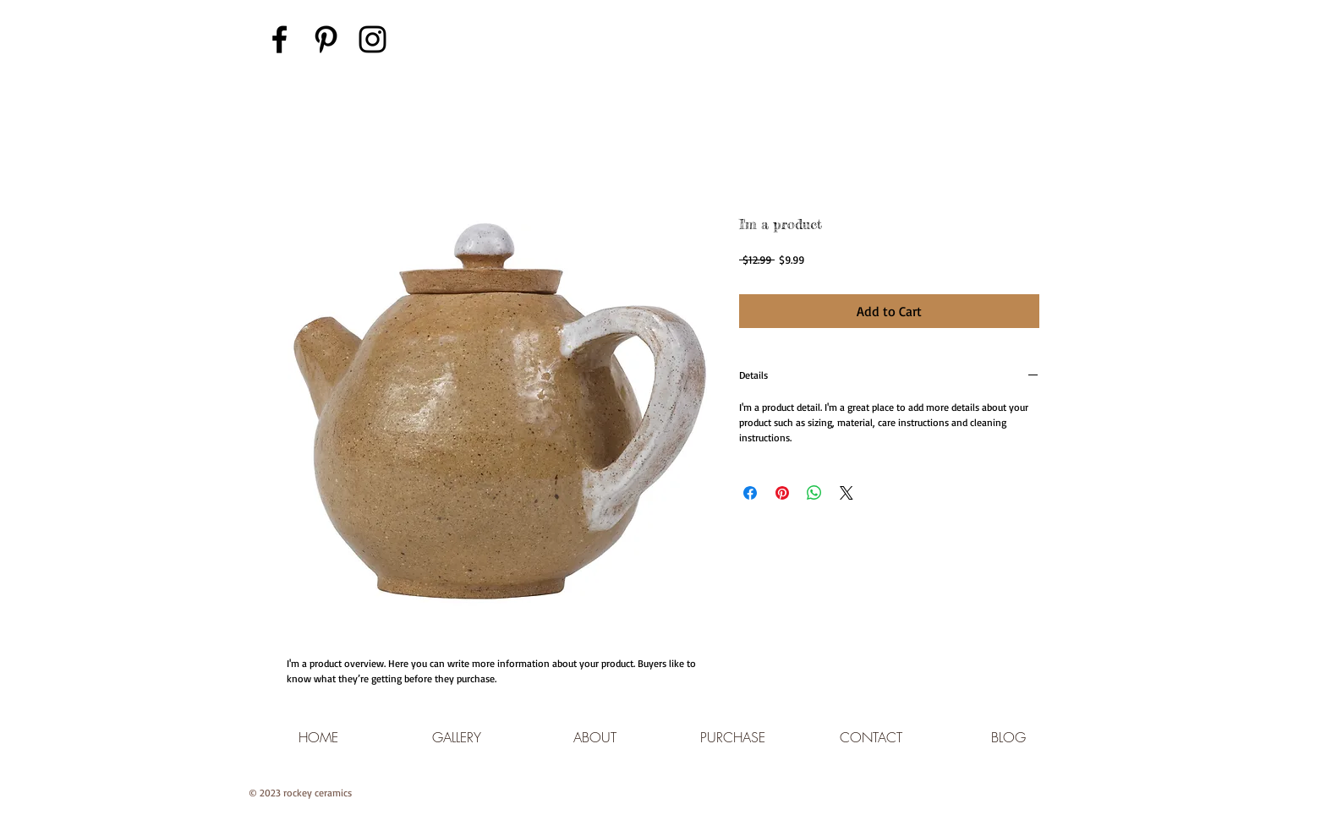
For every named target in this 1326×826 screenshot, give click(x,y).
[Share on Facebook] (750, 493)
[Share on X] (846, 493)
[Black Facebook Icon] (279, 39)
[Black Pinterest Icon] (326, 39)
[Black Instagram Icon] (372, 39)
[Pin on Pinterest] (782, 493)
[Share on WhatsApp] (814, 493)
